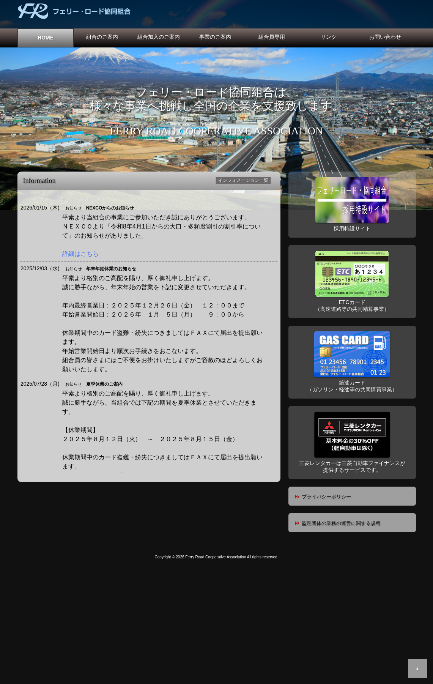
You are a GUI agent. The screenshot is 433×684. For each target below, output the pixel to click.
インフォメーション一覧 (243, 180)
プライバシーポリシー (326, 497)
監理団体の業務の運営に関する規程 (341, 523)
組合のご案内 (102, 37)
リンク (329, 37)
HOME (46, 38)
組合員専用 (271, 37)
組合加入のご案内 (158, 37)
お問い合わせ (385, 37)
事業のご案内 (215, 37)
